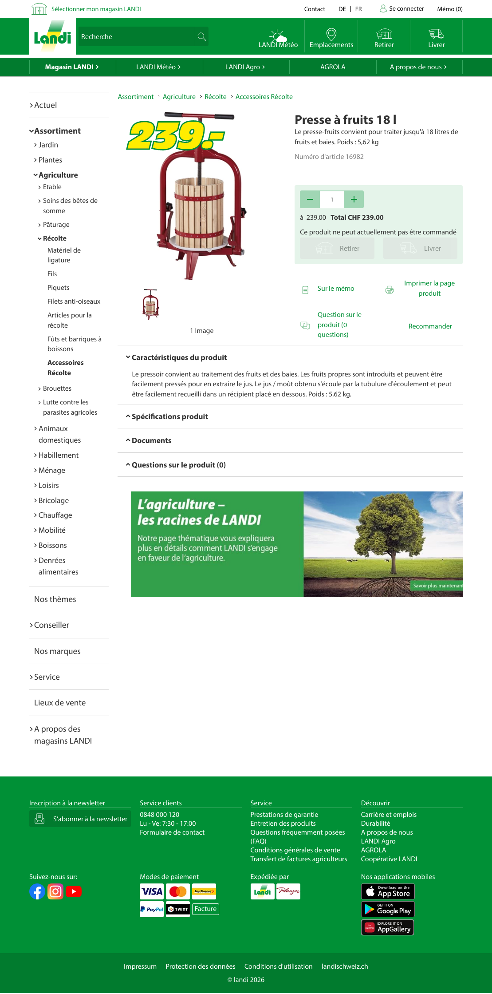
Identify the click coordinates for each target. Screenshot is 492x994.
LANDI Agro (242, 67)
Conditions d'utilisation (278, 966)
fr (358, 8)
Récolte (55, 238)
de (342, 8)
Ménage (52, 470)
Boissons (53, 545)
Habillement (59, 455)
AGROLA (333, 67)
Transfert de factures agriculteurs (299, 859)
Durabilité (375, 823)
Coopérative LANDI (389, 859)
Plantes (50, 159)
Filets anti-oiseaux (74, 301)
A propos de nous (416, 67)
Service (47, 676)
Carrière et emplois (389, 814)
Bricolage (54, 500)
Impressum (140, 966)
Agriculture (58, 175)
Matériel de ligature (64, 255)
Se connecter (406, 8)
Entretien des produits (283, 823)
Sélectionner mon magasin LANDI (96, 8)
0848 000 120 (159, 814)
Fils (52, 273)
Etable (52, 186)
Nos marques (57, 651)
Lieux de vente (60, 702)
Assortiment (57, 130)
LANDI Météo (156, 67)
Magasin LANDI (69, 67)
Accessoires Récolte (264, 96)
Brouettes (57, 388)
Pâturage (56, 224)
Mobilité (52, 530)
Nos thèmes (55, 599)
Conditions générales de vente (295, 850)
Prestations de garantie (285, 814)
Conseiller (51, 624)
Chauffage (55, 515)
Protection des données (200, 966)
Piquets (58, 287)
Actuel (45, 104)
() (450, 8)
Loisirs (49, 485)
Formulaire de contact (172, 832)
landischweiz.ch (345, 966)
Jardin (48, 144)
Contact (314, 8)
